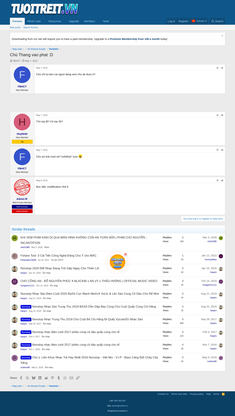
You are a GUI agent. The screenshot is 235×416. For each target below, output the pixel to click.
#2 (222, 115)
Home (216, 394)
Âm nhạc (47, 273)
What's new (34, 21)
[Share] (217, 68)
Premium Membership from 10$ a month (135, 38)
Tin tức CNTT (57, 260)
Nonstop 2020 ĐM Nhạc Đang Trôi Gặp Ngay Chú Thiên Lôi (60, 268)
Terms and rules (179, 394)
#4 (222, 180)
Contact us (163, 394)
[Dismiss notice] (221, 36)
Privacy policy (196, 394)
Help (208, 394)
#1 (222, 68)
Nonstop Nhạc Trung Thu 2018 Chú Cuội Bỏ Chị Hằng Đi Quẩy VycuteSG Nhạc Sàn (87, 319)
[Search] (217, 21)
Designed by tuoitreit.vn (118, 411)
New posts (15, 27)
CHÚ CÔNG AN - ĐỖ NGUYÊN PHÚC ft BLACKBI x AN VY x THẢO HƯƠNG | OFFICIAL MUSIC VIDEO (89, 281)
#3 (222, 150)
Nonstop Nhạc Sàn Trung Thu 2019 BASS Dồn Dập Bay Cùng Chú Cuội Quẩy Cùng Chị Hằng (94, 306)
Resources (54, 21)
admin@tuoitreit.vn (120, 406)
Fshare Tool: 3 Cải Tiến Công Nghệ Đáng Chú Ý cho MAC (59, 255)
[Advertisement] (161, 9)
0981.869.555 (120, 401)
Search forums (30, 27)
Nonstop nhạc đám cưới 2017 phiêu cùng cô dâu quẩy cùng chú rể (75, 332)
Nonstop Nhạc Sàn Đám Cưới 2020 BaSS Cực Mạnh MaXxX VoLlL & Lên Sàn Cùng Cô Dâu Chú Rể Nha (90, 293)
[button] (43, 21)
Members (89, 21)
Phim (46, 247)
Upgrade (74, 21)
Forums (17, 21)
